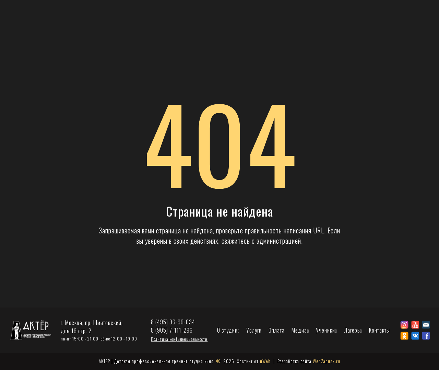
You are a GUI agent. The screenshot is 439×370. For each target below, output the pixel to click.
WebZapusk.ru (326, 361)
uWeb (265, 361)
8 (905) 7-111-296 (172, 330)
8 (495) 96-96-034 (173, 322)
